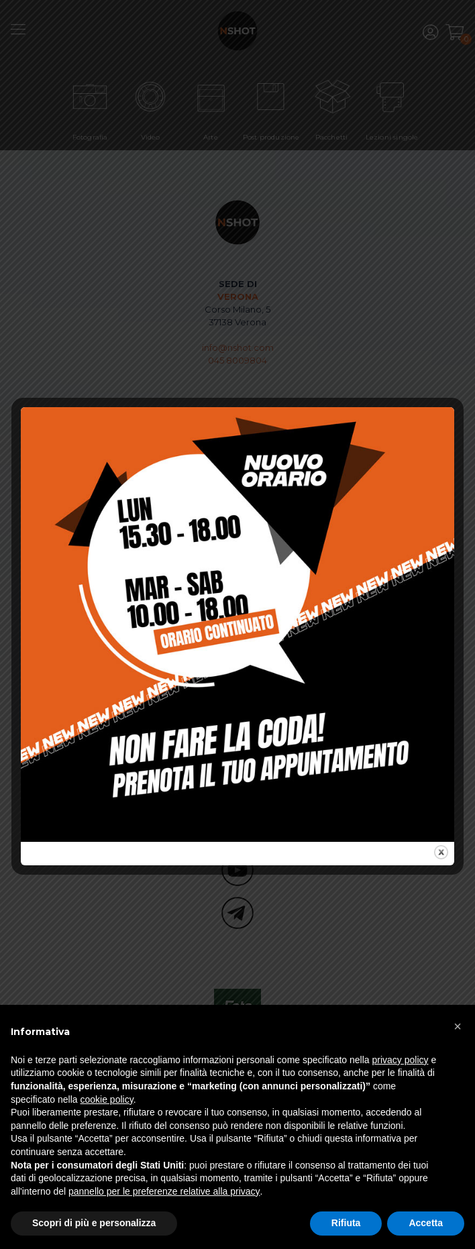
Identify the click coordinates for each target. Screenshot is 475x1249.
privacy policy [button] (400, 1059)
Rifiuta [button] (346, 1222)
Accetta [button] (426, 1222)
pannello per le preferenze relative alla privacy (164, 1191)
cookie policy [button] (107, 1099)
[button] (457, 1026)
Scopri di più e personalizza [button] (94, 1222)
